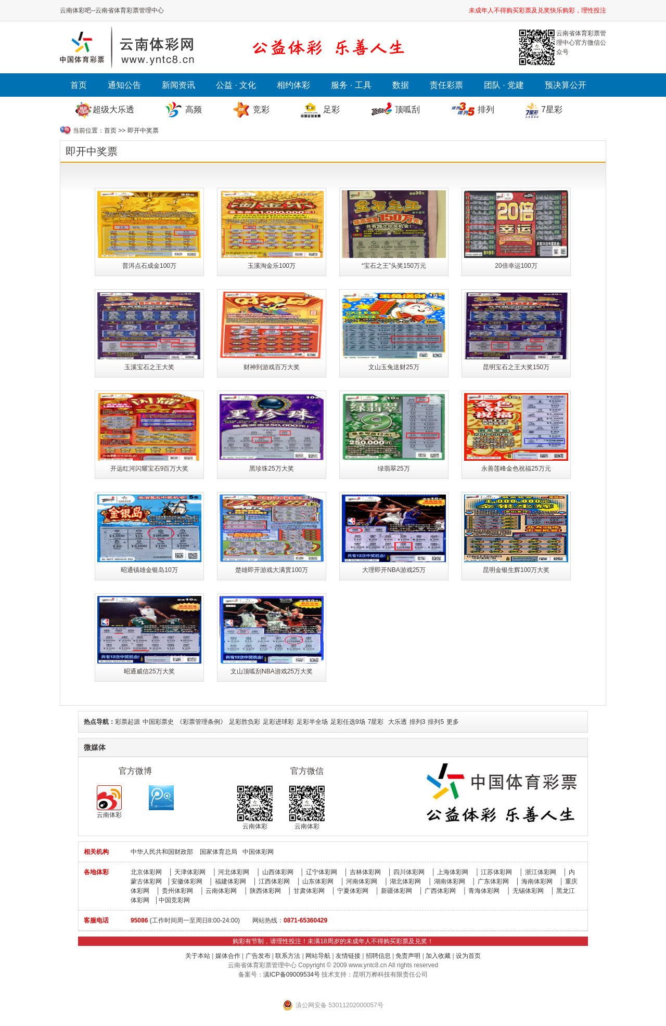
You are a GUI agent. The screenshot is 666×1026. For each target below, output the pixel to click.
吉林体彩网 (365, 872)
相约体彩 (293, 85)
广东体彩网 (493, 881)
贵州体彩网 (177, 890)
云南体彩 (109, 802)
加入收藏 (438, 955)
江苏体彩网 (496, 872)
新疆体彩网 (396, 890)
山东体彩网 (318, 881)
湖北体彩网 (405, 881)
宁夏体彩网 (352, 890)
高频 (193, 109)
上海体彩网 (452, 872)
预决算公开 (565, 85)
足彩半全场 (312, 721)
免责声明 (407, 955)
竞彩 (261, 109)
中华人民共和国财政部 (162, 851)
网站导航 (317, 955)
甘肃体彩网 (309, 890)
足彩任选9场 (347, 721)
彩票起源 (127, 721)
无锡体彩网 (528, 890)
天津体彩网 (190, 872)
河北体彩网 (233, 872)
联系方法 (287, 955)
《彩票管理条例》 (201, 721)
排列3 (417, 721)
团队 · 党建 (504, 85)
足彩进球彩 (278, 721)
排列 (486, 109)
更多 (452, 721)
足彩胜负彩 (244, 721)
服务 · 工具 (351, 85)
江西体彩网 (274, 881)
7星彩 (551, 109)
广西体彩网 (440, 890)
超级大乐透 (113, 109)
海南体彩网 (537, 881)
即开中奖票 (143, 130)
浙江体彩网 (540, 872)
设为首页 (468, 955)
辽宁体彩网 (321, 872)
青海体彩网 (483, 890)
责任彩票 (446, 85)
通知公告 (124, 85)
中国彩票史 (158, 721)
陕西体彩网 (265, 890)
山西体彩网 (277, 872)
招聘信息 (378, 955)
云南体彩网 (221, 890)
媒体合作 (227, 955)
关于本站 (197, 955)
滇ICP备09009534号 (291, 974)
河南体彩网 (361, 881)
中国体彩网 (258, 851)
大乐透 (397, 721)
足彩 (331, 109)
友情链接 (348, 955)
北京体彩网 (146, 872)
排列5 (436, 721)
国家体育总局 (218, 851)
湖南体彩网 (449, 881)
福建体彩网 (230, 881)
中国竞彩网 (174, 900)
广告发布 (258, 955)
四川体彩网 (409, 872)
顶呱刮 (407, 109)
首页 (78, 85)
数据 (400, 85)
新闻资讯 (178, 85)
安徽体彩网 (186, 881)
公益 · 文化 (236, 85)
